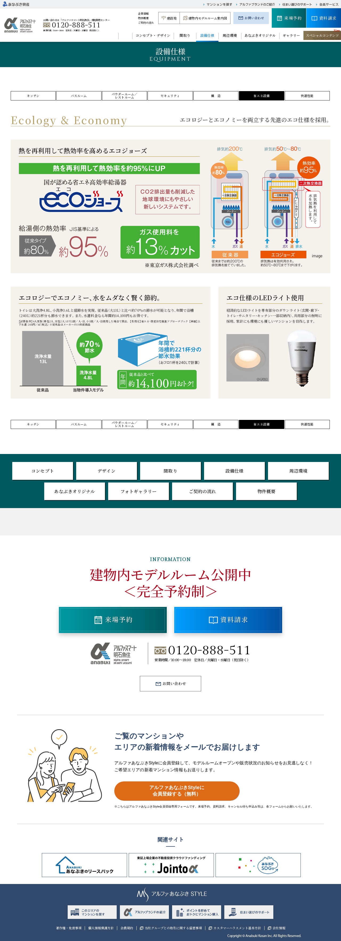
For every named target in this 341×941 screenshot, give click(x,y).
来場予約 (293, 18)
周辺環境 (230, 35)
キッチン (33, 96)
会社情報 (279, 928)
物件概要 (143, 18)
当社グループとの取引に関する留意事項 (173, 928)
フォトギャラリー (138, 491)
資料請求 (328, 18)
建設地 (171, 18)
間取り (185, 35)
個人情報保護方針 (101, 928)
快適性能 (307, 96)
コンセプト (42, 471)
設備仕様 (207, 35)
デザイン (107, 471)
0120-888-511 (76, 25)
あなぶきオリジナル (260, 35)
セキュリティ (170, 96)
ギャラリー (291, 35)
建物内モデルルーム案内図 (207, 18)
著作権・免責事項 (69, 928)
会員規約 (126, 928)
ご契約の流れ (146, 23)
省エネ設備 (261, 96)
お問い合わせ (254, 17)
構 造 (216, 96)
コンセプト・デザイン (153, 35)
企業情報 (143, 13)
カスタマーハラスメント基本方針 (237, 928)
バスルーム (79, 96)
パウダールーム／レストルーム (124, 95)
